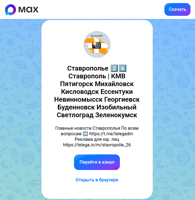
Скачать (177, 9)
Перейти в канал (97, 162)
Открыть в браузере (97, 179)
